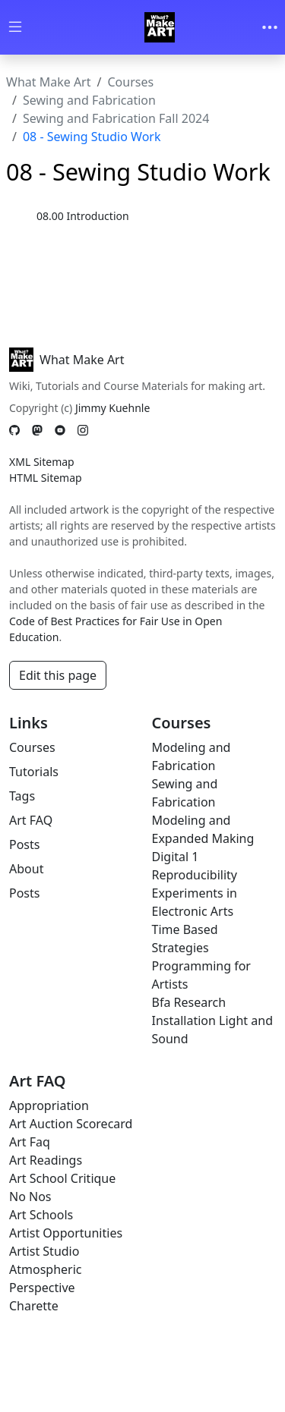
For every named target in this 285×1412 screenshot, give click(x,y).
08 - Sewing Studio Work (92, 136)
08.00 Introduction (82, 216)
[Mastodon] (37, 430)
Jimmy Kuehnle (112, 408)
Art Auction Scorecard (70, 1123)
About (26, 868)
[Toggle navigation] (270, 27)
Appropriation (49, 1105)
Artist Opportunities (65, 1233)
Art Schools (41, 1214)
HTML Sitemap (45, 477)
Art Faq (29, 1142)
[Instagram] (83, 430)
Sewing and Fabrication (89, 100)
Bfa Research (189, 1002)
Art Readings (45, 1160)
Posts (24, 844)
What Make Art (48, 82)
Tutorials (34, 771)
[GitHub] (14, 430)
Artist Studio (44, 1251)
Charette (34, 1305)
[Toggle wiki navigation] (15, 27)
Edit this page (58, 675)
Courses (130, 82)
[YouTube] (60, 430)
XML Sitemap (41, 461)
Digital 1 (175, 856)
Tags (22, 796)
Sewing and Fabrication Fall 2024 (116, 118)
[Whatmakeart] (159, 27)
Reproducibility (194, 874)
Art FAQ (30, 820)
